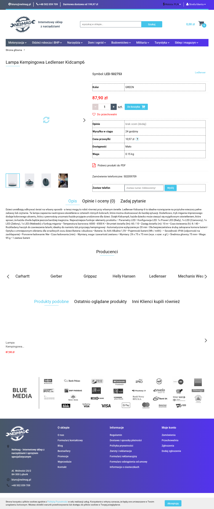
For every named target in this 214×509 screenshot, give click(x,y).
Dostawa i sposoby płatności (126, 440)
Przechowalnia (170, 440)
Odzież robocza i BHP (47, 42)
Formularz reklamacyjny (123, 456)
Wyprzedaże (65, 461)
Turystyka (162, 42)
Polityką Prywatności (57, 501)
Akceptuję (173, 503)
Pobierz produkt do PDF (109, 165)
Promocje (63, 456)
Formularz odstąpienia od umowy (128, 461)
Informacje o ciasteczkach (124, 467)
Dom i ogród (97, 42)
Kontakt (62, 467)
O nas (61, 435)
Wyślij (170, 187)
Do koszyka (136, 107)
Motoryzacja (17, 42)
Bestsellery (64, 451)
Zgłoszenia (168, 445)
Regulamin (116, 435)
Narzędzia (75, 42)
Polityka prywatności (121, 445)
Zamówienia (169, 435)
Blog (60, 445)
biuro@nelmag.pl (21, 479)
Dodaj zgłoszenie (171, 451)
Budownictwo (121, 42)
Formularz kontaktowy (70, 440)
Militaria (142, 42)
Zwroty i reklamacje (121, 451)
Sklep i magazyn (186, 42)
